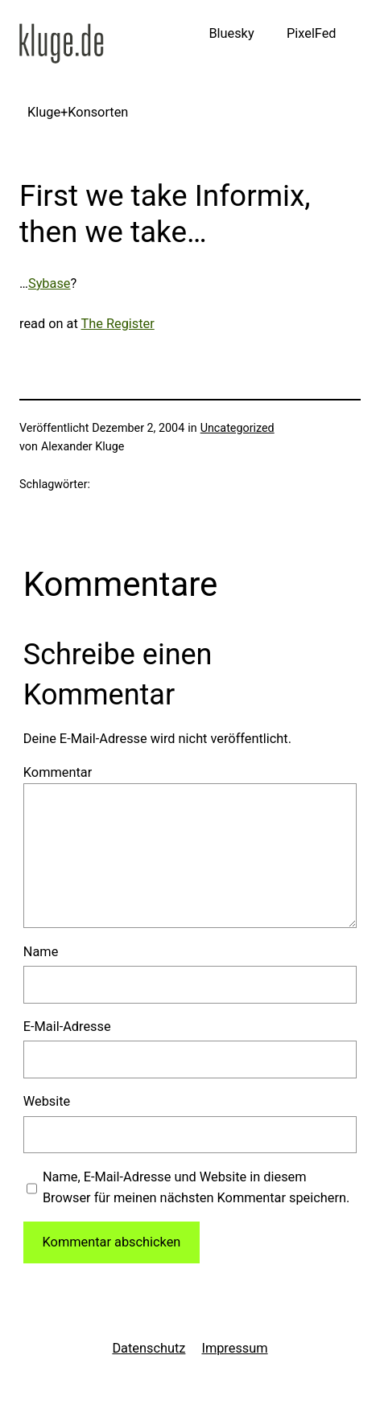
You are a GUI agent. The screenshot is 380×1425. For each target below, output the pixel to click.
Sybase (49, 283)
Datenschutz (148, 1348)
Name (41, 951)
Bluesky (231, 33)
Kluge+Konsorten (77, 112)
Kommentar (57, 772)
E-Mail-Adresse (67, 1026)
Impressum (234, 1348)
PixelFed (312, 33)
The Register (118, 323)
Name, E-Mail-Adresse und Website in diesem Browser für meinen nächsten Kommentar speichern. (196, 1187)
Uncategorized (237, 428)
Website (46, 1101)
